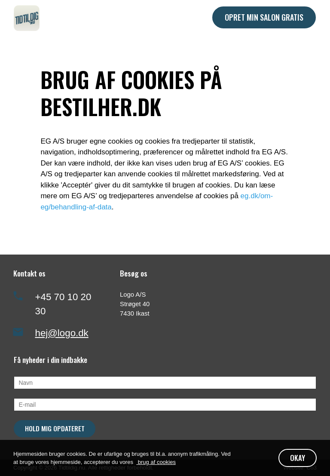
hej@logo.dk (61, 333)
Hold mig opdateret (55, 428)
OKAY (297, 457)
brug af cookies (156, 462)
